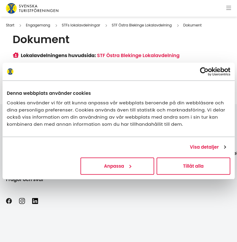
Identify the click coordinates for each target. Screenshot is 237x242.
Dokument (192, 25)
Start (10, 25)
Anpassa (117, 166)
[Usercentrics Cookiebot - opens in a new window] (204, 71)
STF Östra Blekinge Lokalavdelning (142, 25)
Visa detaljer (204, 147)
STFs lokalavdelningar (81, 25)
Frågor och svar (25, 179)
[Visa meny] (228, 8)
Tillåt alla (193, 166)
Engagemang (38, 25)
